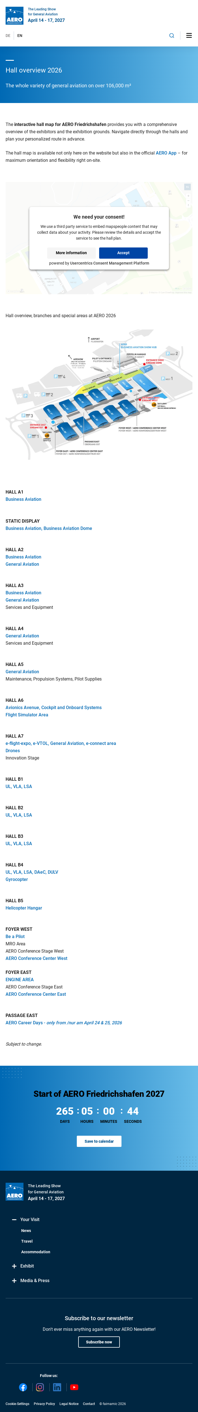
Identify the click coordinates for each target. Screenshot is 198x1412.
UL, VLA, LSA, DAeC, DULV (32, 872)
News (26, 1230)
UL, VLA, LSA (19, 786)
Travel (27, 1241)
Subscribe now (99, 1342)
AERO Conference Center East (36, 994)
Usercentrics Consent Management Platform (109, 263)
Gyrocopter (17, 879)
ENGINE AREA (20, 979)
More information (71, 253)
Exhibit (22, 1266)
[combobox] (172, 35)
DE (8, 35)
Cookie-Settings (17, 1404)
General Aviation (22, 564)
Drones (13, 750)
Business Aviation (23, 499)
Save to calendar (99, 1141)
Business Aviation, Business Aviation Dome (49, 528)
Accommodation (35, 1252)
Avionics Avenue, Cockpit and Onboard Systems (54, 707)
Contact (89, 1404)
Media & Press (30, 1281)
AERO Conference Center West (36, 958)
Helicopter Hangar (24, 908)
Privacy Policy (44, 1404)
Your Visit (25, 1220)
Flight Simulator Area (27, 714)
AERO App (166, 153)
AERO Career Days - (64, 1022)
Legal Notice (68, 1404)
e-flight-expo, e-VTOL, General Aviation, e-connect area (61, 743)
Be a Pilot (15, 936)
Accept (123, 253)
